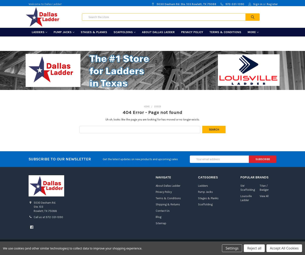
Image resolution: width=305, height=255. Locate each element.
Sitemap (161, 227)
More (253, 36)
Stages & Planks (94, 36)
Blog (158, 220)
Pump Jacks (64, 36)
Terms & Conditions (225, 36)
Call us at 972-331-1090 (48, 221)
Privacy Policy (192, 36)
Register (272, 4)
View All (264, 200)
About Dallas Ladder (158, 36)
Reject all (254, 248)
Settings (232, 248)
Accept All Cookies (284, 248)
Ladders (39, 36)
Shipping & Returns (168, 208)
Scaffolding (125, 36)
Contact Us (163, 214)
